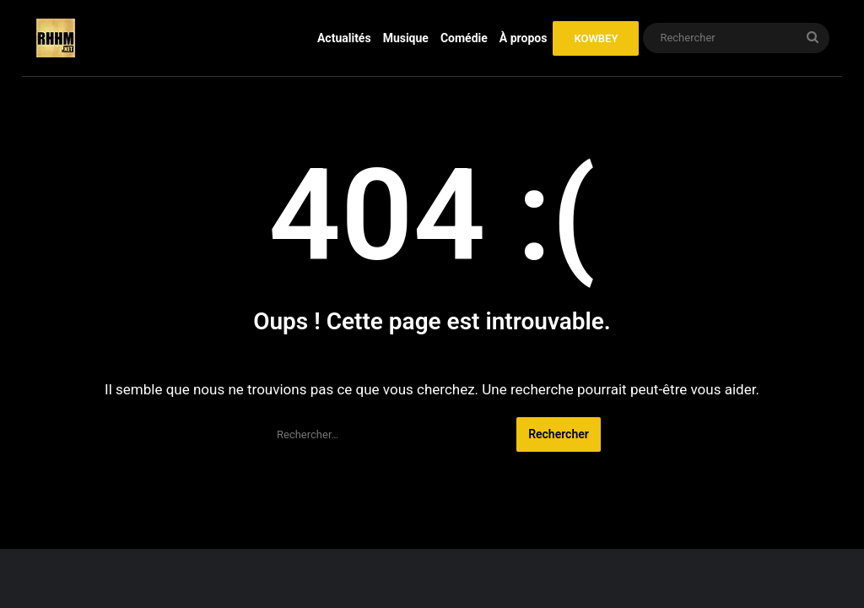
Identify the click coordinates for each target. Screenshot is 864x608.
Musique (406, 38)
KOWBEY (596, 38)
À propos (524, 38)
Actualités (344, 38)
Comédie (464, 38)
